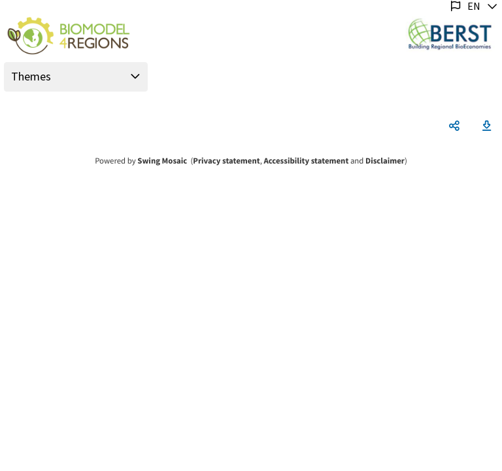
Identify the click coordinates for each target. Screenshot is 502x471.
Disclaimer (385, 161)
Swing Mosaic (162, 161)
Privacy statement (226, 161)
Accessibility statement (305, 161)
